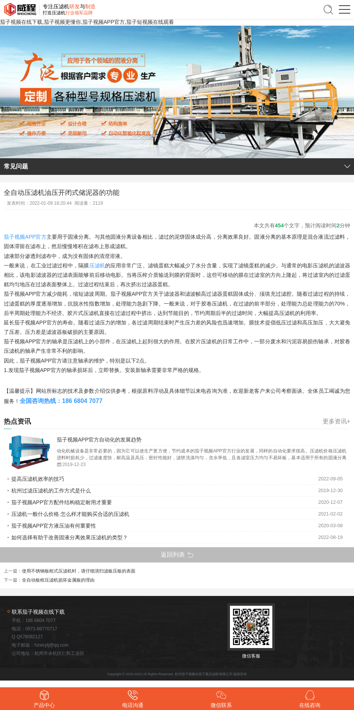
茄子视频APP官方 (25, 237)
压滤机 (97, 265)
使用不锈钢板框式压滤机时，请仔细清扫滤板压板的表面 (78, 571)
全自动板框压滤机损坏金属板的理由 (58, 580)
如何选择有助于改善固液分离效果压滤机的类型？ (69, 537)
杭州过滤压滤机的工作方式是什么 (51, 491)
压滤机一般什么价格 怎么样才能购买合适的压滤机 (70, 514)
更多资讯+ (336, 421)
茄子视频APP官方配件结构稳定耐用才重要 (61, 502)
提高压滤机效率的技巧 (37, 479)
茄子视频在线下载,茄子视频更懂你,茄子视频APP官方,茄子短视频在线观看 (87, 22)
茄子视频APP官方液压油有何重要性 (53, 526)
